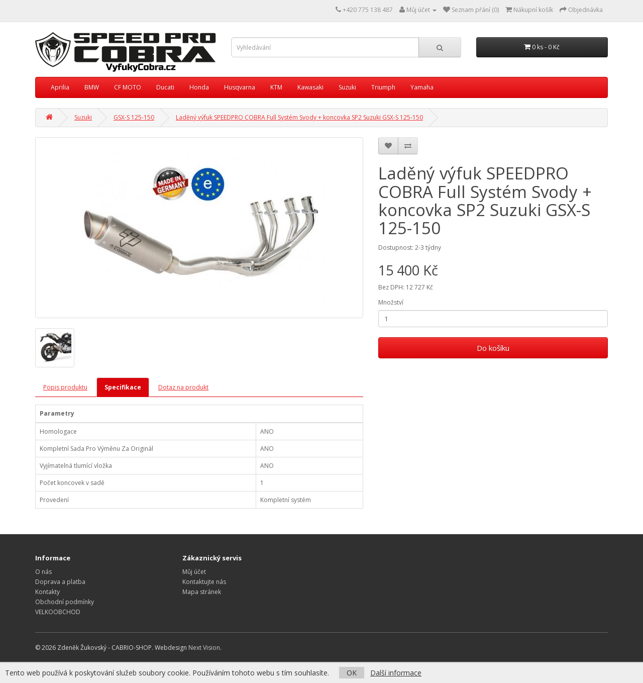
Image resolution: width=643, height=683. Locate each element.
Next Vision (204, 647)
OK (352, 672)
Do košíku (493, 348)
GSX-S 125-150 (134, 117)
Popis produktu (65, 387)
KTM (276, 87)
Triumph (383, 87)
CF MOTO (127, 87)
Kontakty (47, 592)
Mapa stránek (201, 592)
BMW (91, 87)
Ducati (165, 87)
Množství (390, 302)
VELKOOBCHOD (57, 612)
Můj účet (194, 571)
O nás (43, 571)
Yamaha (422, 87)
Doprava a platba (60, 581)
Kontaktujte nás (204, 581)
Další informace (395, 672)
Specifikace (122, 387)
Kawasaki (310, 87)
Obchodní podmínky (64, 602)
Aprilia (60, 87)
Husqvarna (239, 87)
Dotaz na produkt (183, 387)
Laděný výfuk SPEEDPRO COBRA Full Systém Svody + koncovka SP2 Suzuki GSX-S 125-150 (299, 117)
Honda (199, 87)
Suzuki (347, 87)
